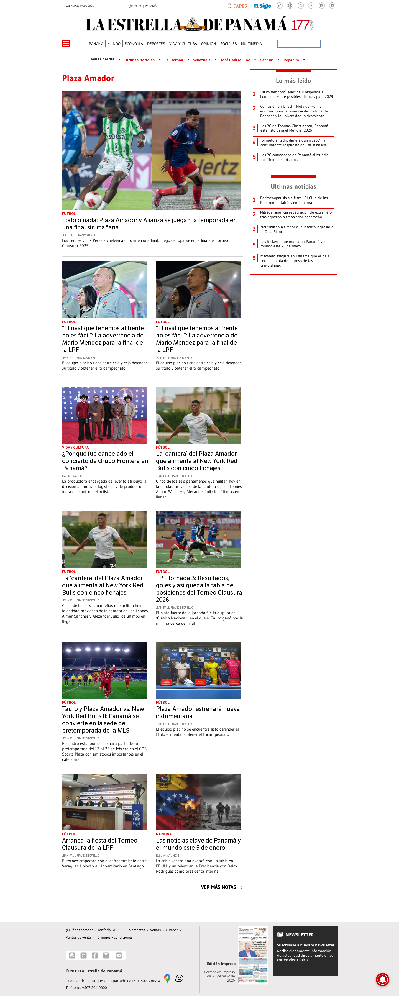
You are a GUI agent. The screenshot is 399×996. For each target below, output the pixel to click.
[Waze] (179, 977)
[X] (83, 955)
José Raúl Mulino (235, 60)
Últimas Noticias (139, 60)
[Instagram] (106, 955)
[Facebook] (95, 955)
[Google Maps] (167, 977)
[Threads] (72, 955)
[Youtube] (119, 955)
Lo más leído (293, 81)
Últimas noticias (293, 186)
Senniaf (267, 60)
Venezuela (202, 60)
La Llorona (173, 60)
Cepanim (291, 60)
